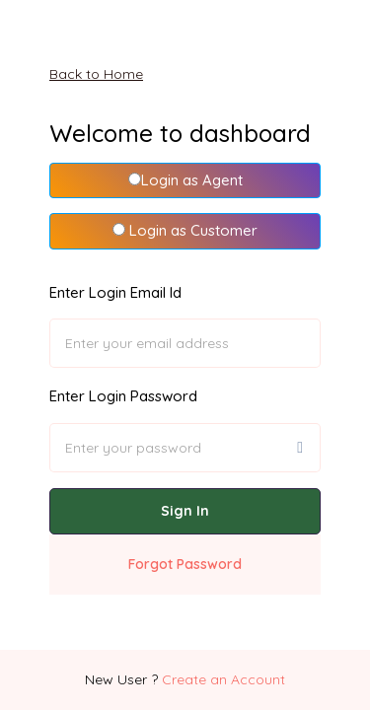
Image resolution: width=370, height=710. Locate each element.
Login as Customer (185, 230)
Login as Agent (185, 180)
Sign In (185, 511)
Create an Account (223, 679)
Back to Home (96, 74)
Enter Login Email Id (115, 292)
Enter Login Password (123, 396)
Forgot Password (185, 564)
